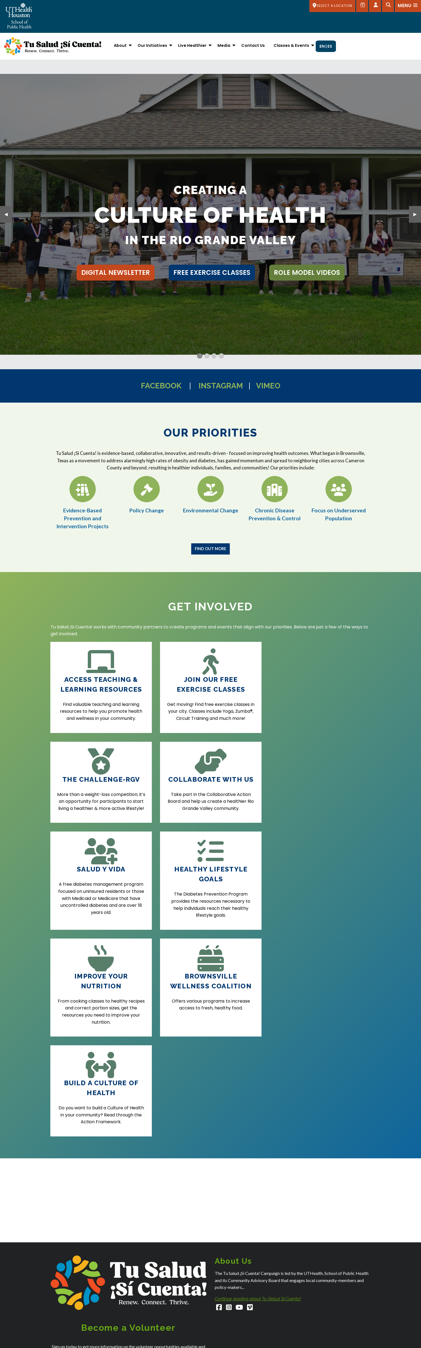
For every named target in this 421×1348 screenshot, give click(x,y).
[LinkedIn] (345, 1280)
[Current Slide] (199, 356)
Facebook (161, 385)
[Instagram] (228, 1118)
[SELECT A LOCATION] (332, 6)
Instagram (221, 385)
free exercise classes (211, 272)
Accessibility (308, 1319)
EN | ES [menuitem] (326, 46)
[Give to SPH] (362, 6)
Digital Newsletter (115, 272)
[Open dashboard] (375, 6)
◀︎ (8, 213)
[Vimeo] (249, 1118)
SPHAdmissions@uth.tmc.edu (77, 1337)
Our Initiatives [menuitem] (152, 45)
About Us (305, 1326)
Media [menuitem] (223, 45)
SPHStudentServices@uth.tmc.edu (81, 1343)
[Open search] (388, 6)
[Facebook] (219, 1118)
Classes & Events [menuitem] (291, 45)
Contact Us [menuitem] (253, 45)
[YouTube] (239, 1118)
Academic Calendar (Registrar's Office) (332, 1333)
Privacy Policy (166, 1216)
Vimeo (268, 385)
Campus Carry (310, 1340)
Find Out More (210, 548)
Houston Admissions (232, 1342)
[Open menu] (408, 6)
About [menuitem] (120, 45)
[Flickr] (362, 1280)
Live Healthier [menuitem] (192, 45)
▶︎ (417, 213)
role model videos (307, 272)
